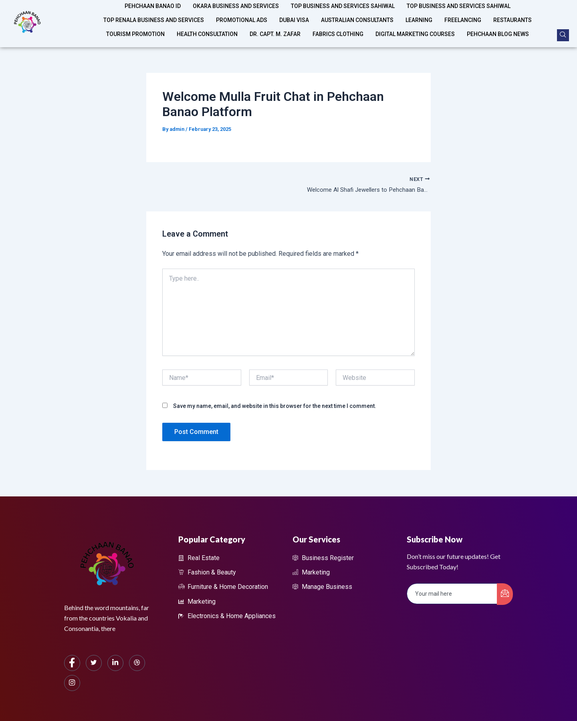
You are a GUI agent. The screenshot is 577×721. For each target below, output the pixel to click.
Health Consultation (207, 25)
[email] (452, 593)
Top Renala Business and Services (153, 15)
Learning (419, 15)
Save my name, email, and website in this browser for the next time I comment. (274, 407)
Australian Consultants (357, 15)
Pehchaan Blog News (498, 25)
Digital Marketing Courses (415, 25)
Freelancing (462, 15)
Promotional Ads (241, 15)
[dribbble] (137, 663)
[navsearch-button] (563, 35)
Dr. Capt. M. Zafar (275, 25)
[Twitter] (94, 663)
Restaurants (512, 15)
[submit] (505, 594)
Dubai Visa (294, 15)
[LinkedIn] (115, 663)
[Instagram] (72, 683)
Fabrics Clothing (338, 25)
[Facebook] (72, 663)
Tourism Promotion (135, 25)
